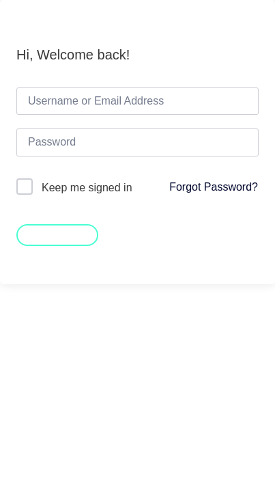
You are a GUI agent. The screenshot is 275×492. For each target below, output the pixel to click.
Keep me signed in (87, 187)
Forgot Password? (213, 187)
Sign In (57, 234)
